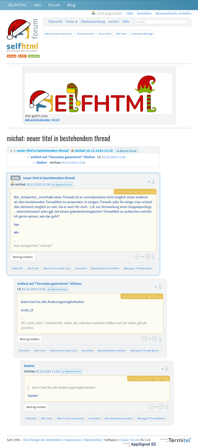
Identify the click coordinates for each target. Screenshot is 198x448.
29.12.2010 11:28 (38, 184)
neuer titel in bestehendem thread (49, 178)
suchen (113, 21)
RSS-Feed (121, 33)
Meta (15, 178)
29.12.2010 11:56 (48, 371)
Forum (54, 5)
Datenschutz (93, 440)
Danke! (29, 366)
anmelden (81, 268)
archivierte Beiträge (142, 33)
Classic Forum (129, 440)
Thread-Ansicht (85, 33)
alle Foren (33, 268)
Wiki (37, 5)
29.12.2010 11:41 (34, 289)
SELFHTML (17, 5)
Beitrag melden (23, 257)
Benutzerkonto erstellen (105, 268)
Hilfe (125, 21)
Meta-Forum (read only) (58, 33)
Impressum (73, 440)
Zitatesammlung (93, 21)
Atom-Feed (105, 33)
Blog (71, 5)
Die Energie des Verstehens (43, 440)
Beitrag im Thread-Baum (138, 268)
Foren (70, 21)
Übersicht (55, 21)
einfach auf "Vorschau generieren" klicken (49, 283)
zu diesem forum (62, 184)
